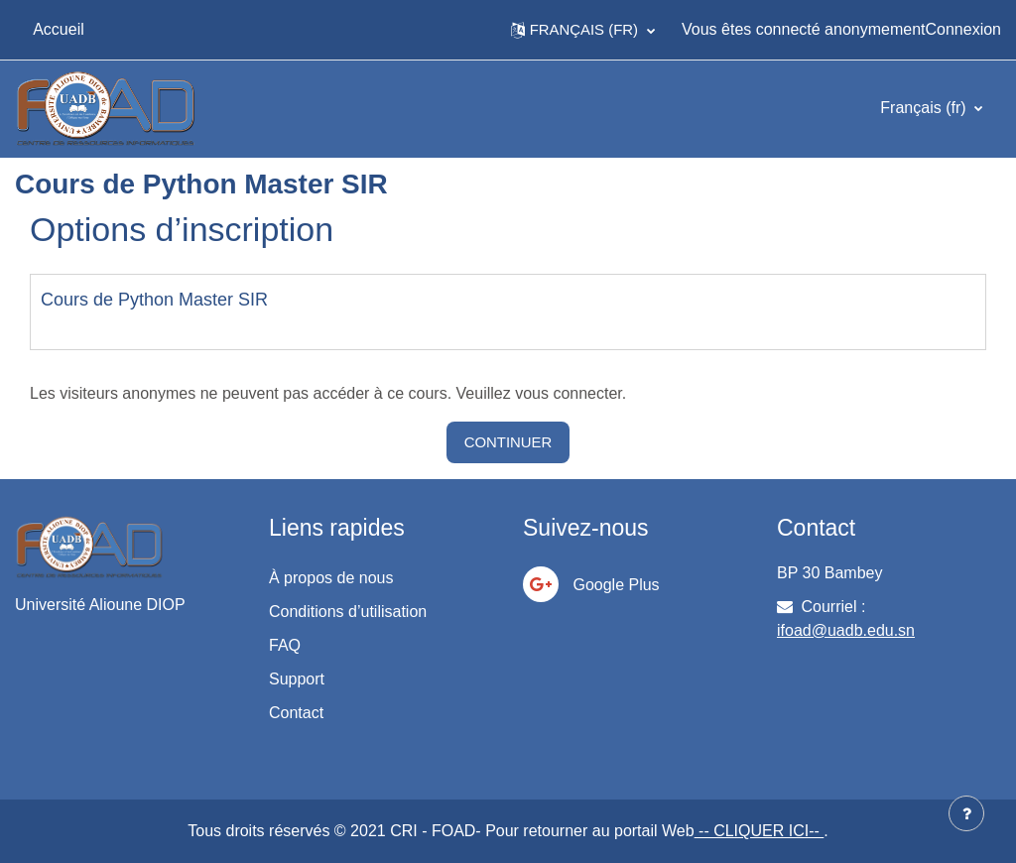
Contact (296, 712)
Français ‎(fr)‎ (925, 107)
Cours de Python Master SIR (154, 299)
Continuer (508, 441)
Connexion (964, 29)
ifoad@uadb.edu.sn (846, 630)
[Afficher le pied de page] (966, 813)
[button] (583, 30)
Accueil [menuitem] (58, 29)
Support (296, 679)
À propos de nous (331, 577)
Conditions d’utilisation (348, 611)
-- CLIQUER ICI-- (760, 830)
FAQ (285, 645)
